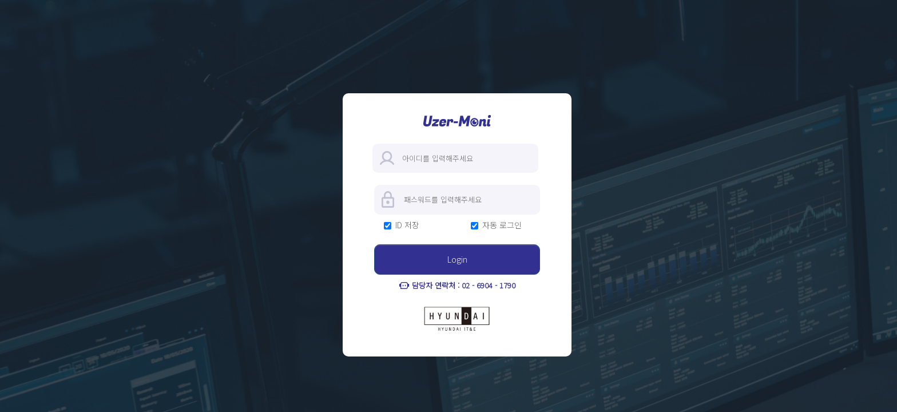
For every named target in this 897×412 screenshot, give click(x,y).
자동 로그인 (502, 225)
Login (457, 259)
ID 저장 (407, 225)
